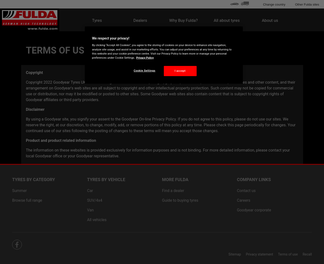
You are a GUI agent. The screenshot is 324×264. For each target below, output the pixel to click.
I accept (180, 70)
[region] (164, 55)
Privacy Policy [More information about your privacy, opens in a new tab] (145, 57)
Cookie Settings (144, 70)
